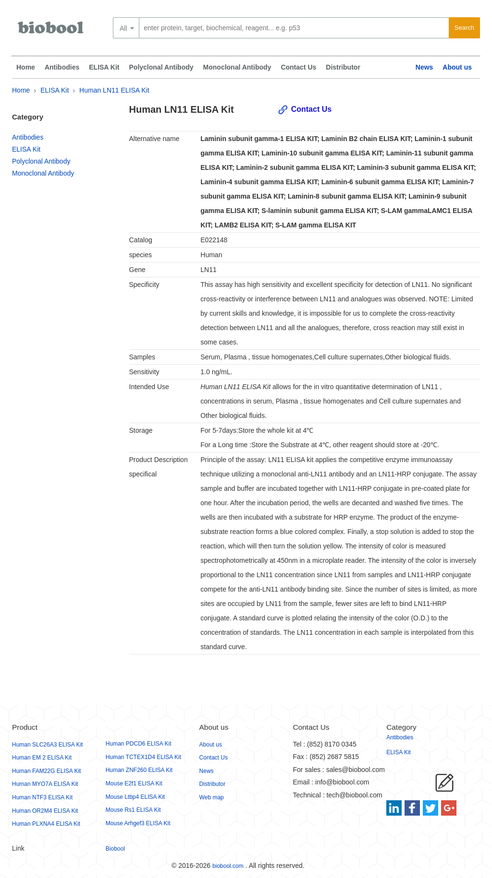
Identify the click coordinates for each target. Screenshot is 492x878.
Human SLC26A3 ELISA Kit (47, 744)
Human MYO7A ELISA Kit (45, 784)
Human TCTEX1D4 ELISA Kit (143, 757)
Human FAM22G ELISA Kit (46, 771)
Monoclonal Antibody (237, 67)
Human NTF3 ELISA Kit (42, 797)
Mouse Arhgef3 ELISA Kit (138, 823)
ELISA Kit (104, 67)
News (424, 67)
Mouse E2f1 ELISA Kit (134, 783)
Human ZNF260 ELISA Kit (139, 770)
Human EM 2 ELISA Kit (42, 757)
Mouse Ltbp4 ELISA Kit (135, 797)
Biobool (115, 848)
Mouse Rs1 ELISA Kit (133, 810)
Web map (211, 797)
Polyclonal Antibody (161, 67)
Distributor (343, 67)
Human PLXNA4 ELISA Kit (46, 823)
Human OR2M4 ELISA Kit (45, 810)
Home (25, 67)
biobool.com (228, 866)
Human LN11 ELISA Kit (114, 90)
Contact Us (298, 67)
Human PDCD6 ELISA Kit (139, 743)
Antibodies (62, 67)
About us (457, 67)
